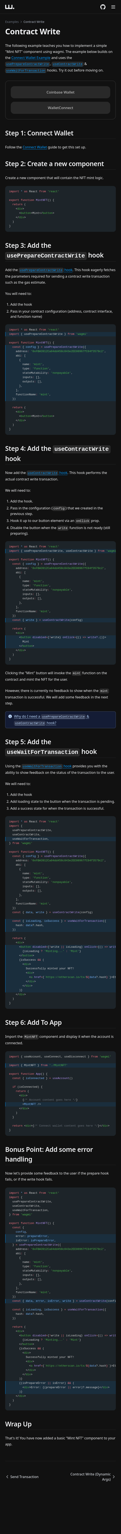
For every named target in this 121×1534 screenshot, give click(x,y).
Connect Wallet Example (30, 57)
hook (46, 269)
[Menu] (113, 7)
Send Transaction (22, 1476)
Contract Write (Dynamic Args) (93, 1477)
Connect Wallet (35, 147)
